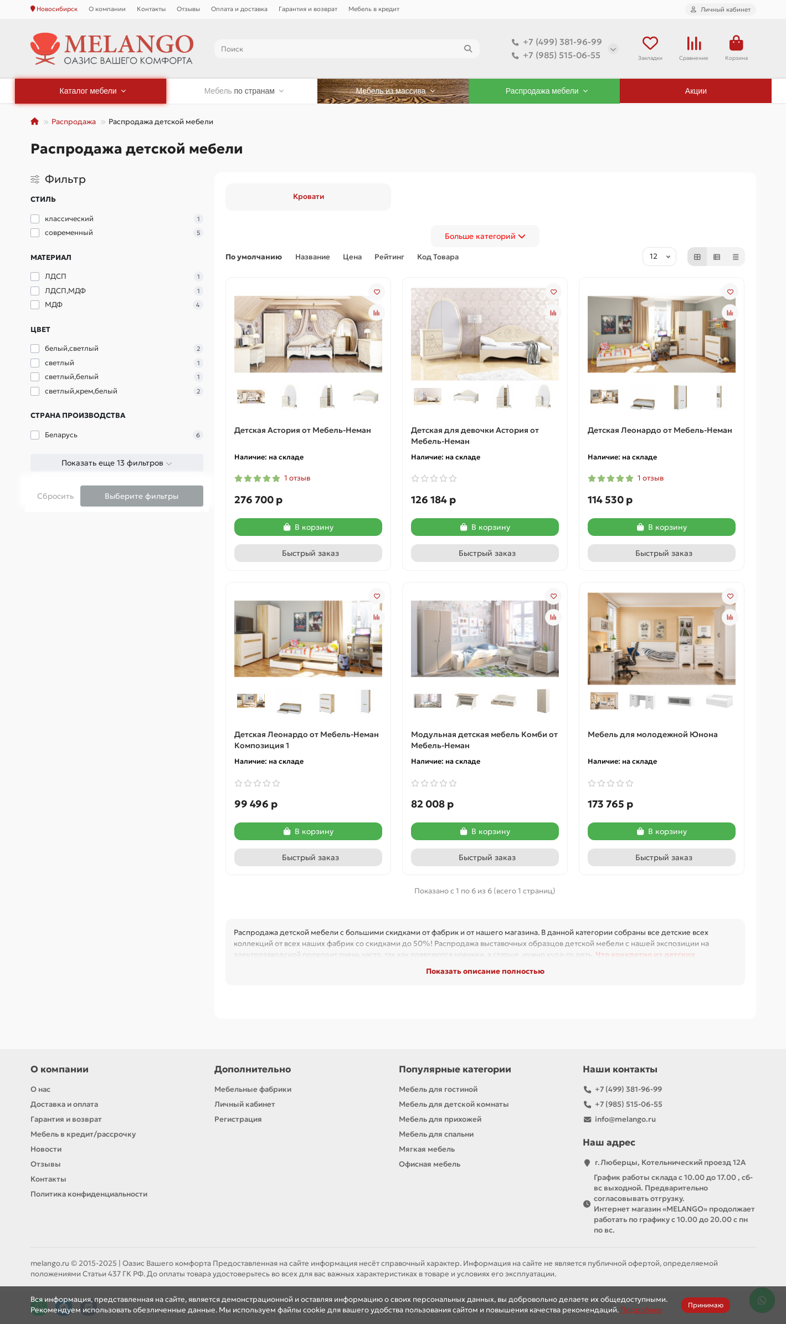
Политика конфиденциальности (88, 1194)
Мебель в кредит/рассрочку (83, 1134)
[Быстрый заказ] (308, 553)
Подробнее (641, 1310)
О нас (40, 1089)
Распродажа (74, 121)
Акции (696, 90)
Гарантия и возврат (308, 9)
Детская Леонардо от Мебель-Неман (660, 430)
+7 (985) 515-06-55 (553, 55)
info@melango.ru (625, 1119)
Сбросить (55, 496)
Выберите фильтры (141, 496)
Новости (45, 1149)
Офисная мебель (429, 1164)
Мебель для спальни (436, 1134)
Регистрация (238, 1119)
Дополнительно (252, 1069)
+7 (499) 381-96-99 (554, 42)
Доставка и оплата (64, 1104)
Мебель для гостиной (438, 1089)
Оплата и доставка (239, 9)
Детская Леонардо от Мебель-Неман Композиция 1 (306, 739)
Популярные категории (455, 1069)
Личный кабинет (244, 1104)
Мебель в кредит (373, 9)
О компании (107, 9)
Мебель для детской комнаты (454, 1104)
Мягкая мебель (427, 1149)
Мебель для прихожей (440, 1119)
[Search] (347, 48)
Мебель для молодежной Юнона (653, 734)
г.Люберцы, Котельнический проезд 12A (670, 1162)
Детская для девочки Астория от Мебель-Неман (475, 435)
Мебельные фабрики (252, 1089)
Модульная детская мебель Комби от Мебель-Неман (484, 739)
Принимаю (705, 1305)
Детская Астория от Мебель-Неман (302, 430)
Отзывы (188, 9)
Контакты (151, 9)
